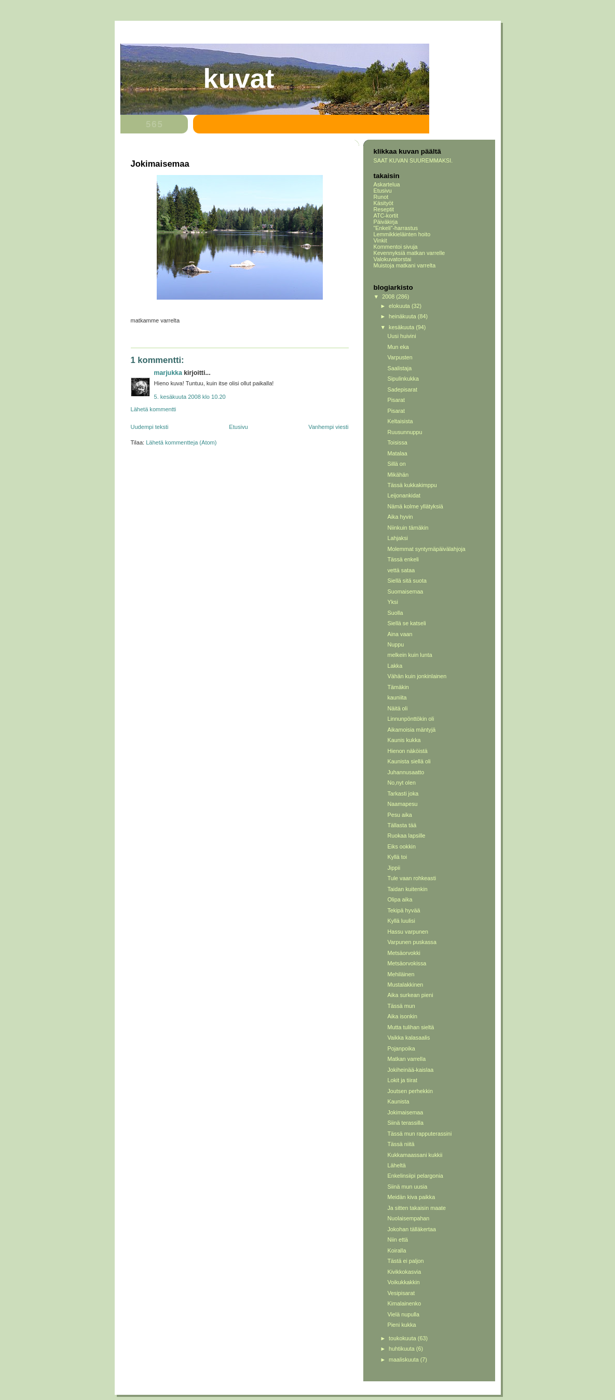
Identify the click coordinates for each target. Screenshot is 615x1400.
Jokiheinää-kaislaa (410, 1070)
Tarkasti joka (402, 793)
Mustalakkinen (405, 984)
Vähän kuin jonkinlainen (416, 676)
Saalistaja (399, 368)
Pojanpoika (401, 1048)
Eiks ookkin (401, 846)
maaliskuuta (404, 1359)
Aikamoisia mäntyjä (411, 729)
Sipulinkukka (403, 378)
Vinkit (380, 240)
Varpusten (399, 357)
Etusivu (238, 427)
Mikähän (397, 475)
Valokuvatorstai (393, 259)
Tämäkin (397, 687)
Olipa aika (399, 899)
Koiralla (396, 1250)
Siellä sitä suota (407, 580)
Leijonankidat (403, 495)
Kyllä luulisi (401, 921)
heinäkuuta (403, 316)
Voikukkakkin (403, 1282)
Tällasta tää (401, 825)
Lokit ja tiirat (402, 1080)
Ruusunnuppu (404, 432)
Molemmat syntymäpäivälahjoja (426, 549)
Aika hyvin (400, 517)
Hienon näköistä (407, 751)
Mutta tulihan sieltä (410, 1027)
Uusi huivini (401, 336)
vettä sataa (401, 570)
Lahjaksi (397, 538)
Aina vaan (399, 634)
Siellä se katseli (406, 623)
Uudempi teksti (150, 427)
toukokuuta (403, 1338)
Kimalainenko (404, 1303)
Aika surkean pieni (410, 995)
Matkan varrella (406, 1059)
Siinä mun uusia (407, 1186)
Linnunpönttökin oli (410, 719)
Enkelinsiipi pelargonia (415, 1176)
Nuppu (395, 644)
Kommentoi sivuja (396, 247)
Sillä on (396, 464)
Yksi (392, 602)
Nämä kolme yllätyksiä (415, 506)
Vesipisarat (401, 1293)
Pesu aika (399, 815)
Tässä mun (401, 1006)
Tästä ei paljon (405, 1261)
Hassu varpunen (407, 931)
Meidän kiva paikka (411, 1197)
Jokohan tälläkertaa (411, 1229)
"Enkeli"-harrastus (396, 228)
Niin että (397, 1239)
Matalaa (397, 453)
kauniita (396, 697)
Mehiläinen (400, 974)
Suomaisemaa (405, 591)
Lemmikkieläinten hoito (402, 234)
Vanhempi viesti (328, 427)
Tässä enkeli (403, 559)
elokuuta (400, 306)
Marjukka (168, 372)
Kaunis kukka (403, 740)
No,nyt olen (401, 782)
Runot (381, 197)
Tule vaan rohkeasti (411, 878)
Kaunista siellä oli (408, 761)
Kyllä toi (397, 857)
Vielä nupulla (403, 1314)
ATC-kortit (386, 215)
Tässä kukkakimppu (411, 485)
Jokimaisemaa (405, 1112)
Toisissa (397, 442)
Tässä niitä (400, 1144)
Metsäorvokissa (406, 963)
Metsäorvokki (403, 953)
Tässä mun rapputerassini (419, 1133)
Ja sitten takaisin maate (416, 1208)
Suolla (395, 613)
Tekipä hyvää (403, 910)
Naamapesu (402, 804)
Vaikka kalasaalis (408, 1037)
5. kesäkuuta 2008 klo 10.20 (190, 397)
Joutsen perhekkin (410, 1091)
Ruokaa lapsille (406, 835)
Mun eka (397, 347)
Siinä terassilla (405, 1123)
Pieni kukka (401, 1325)
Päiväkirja (386, 222)
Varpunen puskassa (411, 942)
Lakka (394, 666)
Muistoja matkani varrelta (405, 265)
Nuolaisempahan (408, 1218)
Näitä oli (397, 708)
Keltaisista (400, 421)
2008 (389, 296)
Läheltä (396, 1165)
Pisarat (396, 400)
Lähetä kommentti (153, 409)
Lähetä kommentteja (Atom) (181, 442)
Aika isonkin (402, 1016)
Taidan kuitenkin (407, 889)
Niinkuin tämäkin (407, 527)
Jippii (393, 868)
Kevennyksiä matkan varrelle (409, 253)
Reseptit (384, 209)
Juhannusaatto (405, 772)
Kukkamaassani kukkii (414, 1155)
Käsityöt (383, 203)
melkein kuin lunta (409, 655)
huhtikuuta (402, 1348)
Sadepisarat (402, 389)
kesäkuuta (402, 327)
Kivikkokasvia (404, 1272)
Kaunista (398, 1101)
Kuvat (239, 78)
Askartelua (387, 184)
